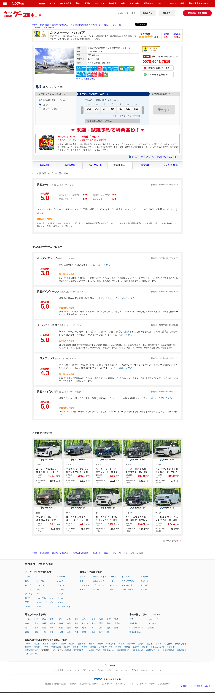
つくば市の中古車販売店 (79, 25)
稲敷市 (93, 647)
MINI (38, 594)
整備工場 (112, 3)
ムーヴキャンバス (129, 589)
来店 (45, 104)
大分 (109, 632)
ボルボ (60, 581)
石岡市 (63, 644)
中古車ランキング (137, 628)
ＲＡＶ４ (83, 589)
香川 (101, 619)
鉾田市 (145, 647)
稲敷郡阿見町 (123, 650)
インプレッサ (127, 585)
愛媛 (101, 623)
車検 (123, 3)
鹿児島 (117, 623)
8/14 (97, 110)
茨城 (36, 632)
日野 (38, 589)
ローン (173, 3)
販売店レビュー (120, 165)
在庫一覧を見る (170, 540)
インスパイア (127, 577)
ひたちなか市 (180, 644)
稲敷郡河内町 (137, 650)
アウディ (61, 585)
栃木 (44, 619)
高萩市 (121, 644)
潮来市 (37, 647)
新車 (78, 3)
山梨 (61, 628)
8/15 (105, 110)
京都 (76, 623)
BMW (38, 607)
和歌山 (85, 623)
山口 (93, 628)
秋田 (36, 619)
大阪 (76, 628)
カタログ (161, 3)
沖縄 (116, 628)
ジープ (60, 594)
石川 (61, 619)
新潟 (52, 628)
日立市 (37, 644)
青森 (27, 623)
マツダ (28, 607)
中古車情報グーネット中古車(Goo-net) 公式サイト (197, 686)
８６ (82, 581)
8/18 (128, 110)
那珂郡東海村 (79, 650)
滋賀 (76, 619)
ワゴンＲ (144, 581)
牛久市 (158, 644)
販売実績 (145, 165)
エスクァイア (98, 581)
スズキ (28, 589)
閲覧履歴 (166, 13)
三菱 (27, 602)
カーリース (99, 3)
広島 (93, 623)
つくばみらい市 (157, 647)
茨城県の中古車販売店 (60, 25)
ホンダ (28, 585)
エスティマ (84, 585)
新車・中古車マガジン (198, 3)
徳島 (93, 632)
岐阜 (69, 619)
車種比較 (133, 623)
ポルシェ (61, 589)
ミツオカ (40, 585)
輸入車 (52, 3)
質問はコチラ (120, 684)
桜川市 (118, 647)
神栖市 (127, 647)
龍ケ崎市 (81, 644)
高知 (101, 628)
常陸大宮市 (56, 647)
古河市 (54, 644)
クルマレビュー (154, 619)
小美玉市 (171, 647)
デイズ (113, 589)
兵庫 (76, 632)
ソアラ (83, 577)
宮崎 (116, 619)
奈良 (84, 619)
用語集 (151, 628)
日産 (27, 581)
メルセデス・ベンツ (44, 598)
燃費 (131, 619)
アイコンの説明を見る (85, 79)
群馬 (44, 623)
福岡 (101, 632)
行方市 (136, 647)
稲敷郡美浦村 (108, 650)
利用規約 (73, 684)
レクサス (40, 581)
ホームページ (137, 157)
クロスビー (145, 585)
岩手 (27, 628)
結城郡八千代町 (152, 650)
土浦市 (45, 644)
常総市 (100, 644)
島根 (84, 632)
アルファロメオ (63, 607)
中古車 (34, 25)
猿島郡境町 (181, 650)
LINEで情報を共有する (158, 74)
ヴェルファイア (99, 577)
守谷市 (45, 647)
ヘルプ (132, 13)
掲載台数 (176, 34)
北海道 (28, 619)
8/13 (89, 110)
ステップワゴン (128, 581)
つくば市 (168, 644)
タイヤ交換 (134, 3)
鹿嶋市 (28, 647)
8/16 (112, 110)
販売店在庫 (70, 165)
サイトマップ (141, 684)
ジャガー (61, 598)
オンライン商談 (51, 109)
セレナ (113, 581)
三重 (69, 632)
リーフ (113, 577)
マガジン (152, 623)
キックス (114, 585)
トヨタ (28, 577)
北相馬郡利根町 (31, 653)
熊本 (109, 628)
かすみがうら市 (105, 647)
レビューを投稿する (157, 157)
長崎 (109, 623)
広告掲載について (164, 684)
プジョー (61, 602)
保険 (182, 3)
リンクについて (107, 684)
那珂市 (67, 647)
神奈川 (52, 623)
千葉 (44, 632)
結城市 (72, 644)
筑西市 (75, 647)
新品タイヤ (148, 3)
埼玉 (44, 628)
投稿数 (166, 34)
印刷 (174, 157)
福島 (36, 628)
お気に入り (147, 13)
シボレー (61, 577)
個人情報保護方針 (60, 684)
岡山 (93, 619)
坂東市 (84, 647)
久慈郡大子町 (94, 650)
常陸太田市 (111, 644)
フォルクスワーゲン (44, 602)
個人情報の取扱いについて (89, 684)
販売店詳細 (44, 165)
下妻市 (91, 644)
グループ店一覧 (95, 165)
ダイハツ (29, 594)
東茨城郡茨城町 (31, 650)
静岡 (69, 623)
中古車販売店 (44, 25)
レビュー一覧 (116, 25)
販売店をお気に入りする (158, 68)
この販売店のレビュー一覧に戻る (51, 173)
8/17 (120, 110)
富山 (52, 632)
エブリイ (144, 589)
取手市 (150, 644)
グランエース (98, 585)
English (121, 13)
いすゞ (39, 577)
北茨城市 (131, 644)
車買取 (87, 3)
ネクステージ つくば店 (99, 25)
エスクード (145, 577)
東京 (52, 619)
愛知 (69, 628)
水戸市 (28, 644)
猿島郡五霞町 (168, 650)
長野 (61, 632)
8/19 (136, 110)
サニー (96, 589)
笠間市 (141, 644)
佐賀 (109, 619)
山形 (36, 623)
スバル (28, 598)
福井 (61, 623)
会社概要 (48, 684)
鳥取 (84, 628)
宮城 (27, 632)
